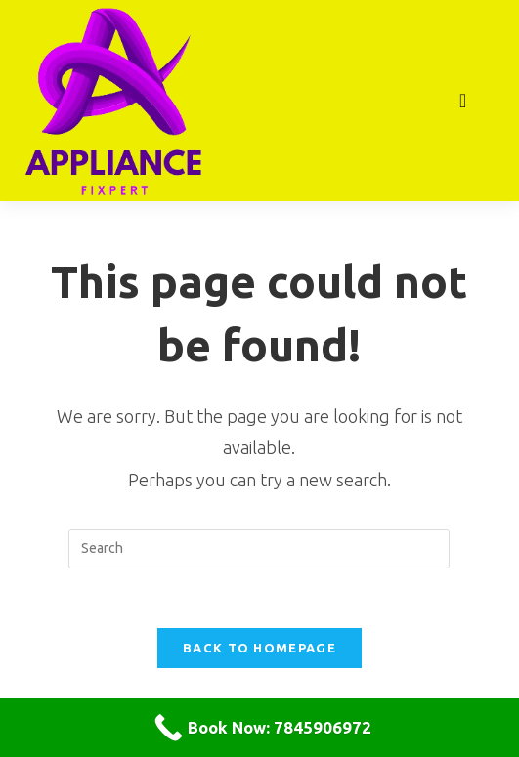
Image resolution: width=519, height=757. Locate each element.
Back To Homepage (259, 647)
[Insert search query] (259, 548)
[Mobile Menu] (463, 100)
